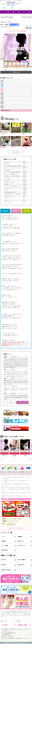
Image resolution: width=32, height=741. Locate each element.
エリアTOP (5, 625)
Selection (3, 559)
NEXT (28, 17)
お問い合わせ (5, 550)
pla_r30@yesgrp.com (9, 632)
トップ (2, 12)
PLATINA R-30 (20, 564)
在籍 (13, 12)
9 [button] (24, 69)
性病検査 (18, 621)
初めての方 (12, 9)
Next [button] (30, 459)
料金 (18, 12)
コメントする (22, 402)
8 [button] (21, 69)
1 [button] (6, 69)
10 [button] (26, 69)
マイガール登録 (14, 24)
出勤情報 (20, 536)
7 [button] (19, 69)
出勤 (8, 12)
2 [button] (8, 69)
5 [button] (15, 69)
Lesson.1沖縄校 (21, 559)
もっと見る (16, 152)
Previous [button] (1, 459)
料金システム (21, 541)
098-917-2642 (7, 634)
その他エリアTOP (22, 625)
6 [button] (17, 69)
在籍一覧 (4, 541)
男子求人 (28, 9)
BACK (24, 17)
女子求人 (20, 9)
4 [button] (12, 69)
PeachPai (3, 564)
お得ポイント (4, 9)
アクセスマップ (21, 545)
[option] (16, 51)
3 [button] (10, 69)
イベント (23, 12)
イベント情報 (5, 545)
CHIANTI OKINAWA (6, 569)
